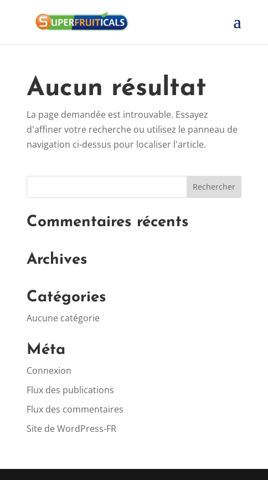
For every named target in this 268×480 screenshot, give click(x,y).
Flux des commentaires (75, 409)
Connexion (49, 370)
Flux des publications (70, 390)
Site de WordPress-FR (71, 428)
